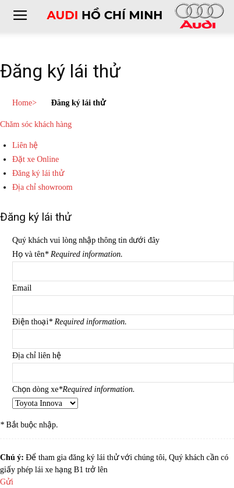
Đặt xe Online (35, 159)
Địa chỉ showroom (42, 187)
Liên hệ (25, 145)
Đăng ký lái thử (38, 173)
